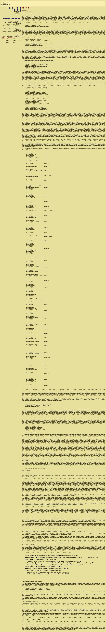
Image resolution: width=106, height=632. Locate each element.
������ (18, 12)
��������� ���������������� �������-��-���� (11, 31)
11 (86, 486)
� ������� (17, 11)
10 (70, 465)
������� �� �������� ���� (12, 36)
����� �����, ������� (13, 24)
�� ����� (18, 13)
